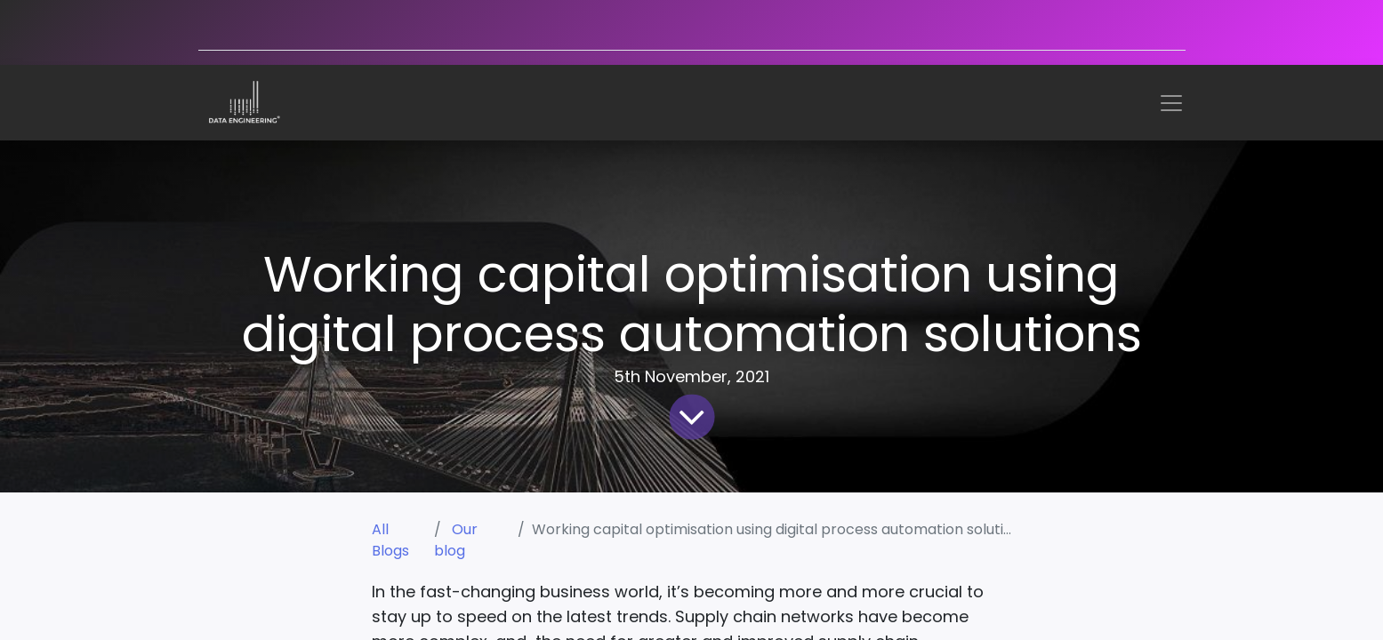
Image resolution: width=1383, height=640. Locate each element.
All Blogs (390, 540)
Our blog (456, 540)
